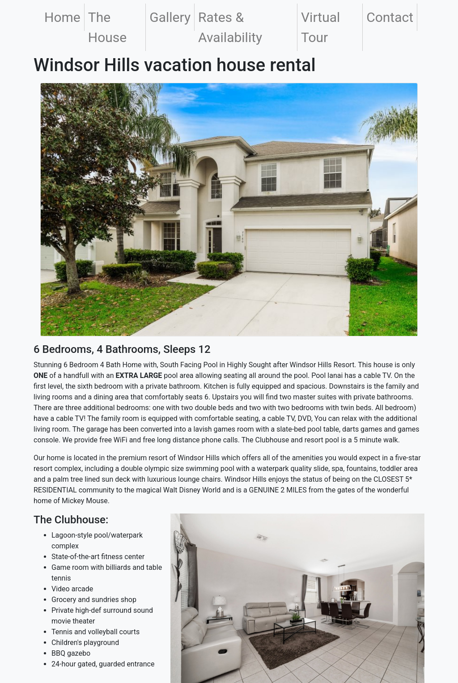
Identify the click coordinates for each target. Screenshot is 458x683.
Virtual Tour (320, 27)
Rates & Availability (230, 27)
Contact (389, 17)
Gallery (170, 17)
